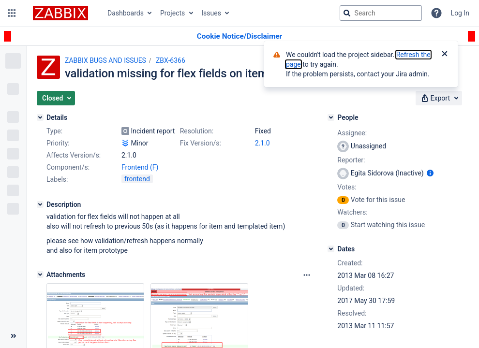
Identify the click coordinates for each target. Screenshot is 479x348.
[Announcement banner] (239, 36)
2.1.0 (262, 143)
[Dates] (331, 249)
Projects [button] (172, 13)
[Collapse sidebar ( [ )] (13, 336)
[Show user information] (430, 173)
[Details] (40, 117)
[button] (11, 13)
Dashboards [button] (125, 13)
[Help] (436, 13)
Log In (460, 13)
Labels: (57, 179)
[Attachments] (40, 274)
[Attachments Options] (306, 275)
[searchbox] (381, 13)
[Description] (40, 204)
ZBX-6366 (170, 60)
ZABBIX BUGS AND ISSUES (105, 60)
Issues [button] (211, 13)
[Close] (444, 54)
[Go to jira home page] (60, 13)
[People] (331, 117)
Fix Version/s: (200, 143)
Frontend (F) (139, 167)
